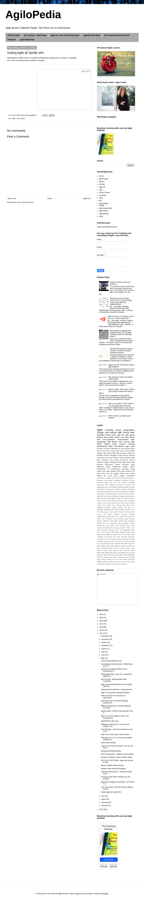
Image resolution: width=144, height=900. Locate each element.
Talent (129, 534)
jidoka (123, 552)
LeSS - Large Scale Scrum (123, 516)
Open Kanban (110, 525)
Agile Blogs (126, 462)
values (119, 564)
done (121, 550)
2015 (101, 630)
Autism (113, 478)
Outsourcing (106, 528)
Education (100, 448)
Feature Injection (115, 509)
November (105, 639)
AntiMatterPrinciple (124, 496)
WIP (116, 541)
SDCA (99, 532)
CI (134, 478)
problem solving (129, 466)
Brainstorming (125, 478)
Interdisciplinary (101, 516)
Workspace (106, 543)
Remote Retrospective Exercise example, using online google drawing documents (121, 351)
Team (132, 432)
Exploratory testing (128, 469)
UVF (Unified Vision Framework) (118, 539)
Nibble (119, 523)
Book (130, 453)
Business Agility (110, 498)
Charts (126, 498)
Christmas (100, 480)
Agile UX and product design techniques (115, 693)
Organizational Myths (105, 446)
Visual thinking (130, 451)
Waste (122, 473)
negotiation (120, 555)
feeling (133, 550)
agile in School (110, 546)
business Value (118, 457)
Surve (115, 534)
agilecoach (100, 466)
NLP (104, 523)
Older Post (87, 198)
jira (126, 552)
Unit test (109, 473)
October (104, 642)
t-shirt (112, 564)
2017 (101, 624)
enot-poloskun (88, 894)
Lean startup (125, 448)
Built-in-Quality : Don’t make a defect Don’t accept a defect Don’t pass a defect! (117, 391)
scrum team (112, 476)
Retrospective (119, 446)
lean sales (104, 555)
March (103, 799)
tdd (126, 491)
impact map (116, 552)
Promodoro (104, 530)
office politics (107, 453)
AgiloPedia (33, 14)
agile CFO (131, 543)
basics (99, 548)
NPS (107, 523)
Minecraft (121, 521)
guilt (111, 552)
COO (122, 498)
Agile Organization (105, 208)
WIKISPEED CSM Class (109, 721)
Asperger (108, 478)
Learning (127, 442)
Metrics (107, 444)
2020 (101, 614)
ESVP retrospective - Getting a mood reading (117, 754)
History (110, 514)
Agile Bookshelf (27, 39)
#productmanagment (111, 494)
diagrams (115, 550)
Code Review (111, 500)
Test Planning (108, 537)
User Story (125, 437)
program (132, 557)
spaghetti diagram (102, 561)
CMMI (119, 498)
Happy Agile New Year (112, 482)
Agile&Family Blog (91, 35)
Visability (116, 473)
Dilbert (109, 505)
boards (108, 466)
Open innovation (120, 525)
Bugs (131, 478)
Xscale (112, 543)
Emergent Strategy (110, 507)
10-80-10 (120, 494)
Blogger (105, 894)
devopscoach (101, 489)
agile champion (101, 546)
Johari (108, 516)
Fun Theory (100, 512)
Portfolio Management (111, 455)
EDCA (133, 505)
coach (127, 473)
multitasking (113, 462)
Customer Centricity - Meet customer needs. (117, 757)
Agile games (130, 435)
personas (106, 557)
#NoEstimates (101, 469)
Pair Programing (111, 485)
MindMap (100, 455)
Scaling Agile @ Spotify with (111, 792)
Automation (124, 453)
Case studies (114, 460)
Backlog (100, 437)
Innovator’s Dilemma (128, 514)
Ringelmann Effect (129, 530)
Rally (120, 455)
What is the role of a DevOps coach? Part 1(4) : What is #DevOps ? (121, 317)
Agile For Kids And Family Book (65, 35)
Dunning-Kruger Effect (123, 505)
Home (49, 198)
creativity (100, 453)
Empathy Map (122, 507)
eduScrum (127, 550)
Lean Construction (107, 519)
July (103, 652)
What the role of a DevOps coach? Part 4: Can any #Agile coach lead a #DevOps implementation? (121, 301)
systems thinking (105, 564)
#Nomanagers (101, 478)
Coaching (102, 195)
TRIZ (125, 534)
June (103, 655)
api (134, 546)
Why (128, 541)
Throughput (131, 537)
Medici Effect (114, 521)
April (103, 796)
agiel (126, 543)
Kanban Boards (114, 437)
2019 (101, 618)
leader (99, 555)
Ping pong (116, 528)
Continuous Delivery (127, 460)
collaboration (116, 466)
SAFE (101, 216)
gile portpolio (106, 552)
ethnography (131, 489)
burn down (116, 548)
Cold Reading (119, 500)
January (104, 805)
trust (115, 564)
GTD (117, 451)
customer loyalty (102, 550)
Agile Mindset (104, 214)
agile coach (130, 446)
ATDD (120, 462)
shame (125, 559)
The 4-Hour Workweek (120, 537)
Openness (100, 528)
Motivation (114, 448)
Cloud (130, 498)
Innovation (107, 448)
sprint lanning (126, 561)
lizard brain (110, 555)
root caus (115, 559)
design (110, 550)
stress (98, 564)
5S (108, 469)
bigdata (126, 487)
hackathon (108, 491)
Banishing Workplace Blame (111, 751)
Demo (104, 505)
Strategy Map (101, 534)
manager (106, 462)
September (105, 645)
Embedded (100, 507)
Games (122, 451)
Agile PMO (116, 453)
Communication (108, 480)
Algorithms (115, 496)
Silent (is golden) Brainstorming (112, 765)
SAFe (121, 442)
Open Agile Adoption (109, 471)
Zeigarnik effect (119, 543)
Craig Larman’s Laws (117, 503)
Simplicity (122, 532)
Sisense (128, 471)
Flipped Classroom (125, 509)
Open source (131, 525)
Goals (114, 444)
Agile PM (132, 494)
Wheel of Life (122, 541)
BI (120, 478)
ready (98, 559)
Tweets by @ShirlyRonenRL (107, 227)
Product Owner (104, 192)
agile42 (130, 546)
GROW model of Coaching (122, 512)
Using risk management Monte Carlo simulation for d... (114, 670)
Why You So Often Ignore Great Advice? (115, 734)
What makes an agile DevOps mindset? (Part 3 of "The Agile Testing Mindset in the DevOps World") (121, 333)
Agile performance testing (104, 496)
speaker (110, 561)
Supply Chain (109, 534)
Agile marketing (102, 460)
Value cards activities (108, 743)
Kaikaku (112, 516)
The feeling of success (104, 457)
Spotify (22, 118)
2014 (101, 633)
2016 (101, 627)
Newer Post (12, 198)
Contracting (131, 500)
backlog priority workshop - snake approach (116, 689)
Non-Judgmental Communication (115, 440)
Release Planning (129, 455)
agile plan (118, 546)
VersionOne (106, 541)
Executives (100, 482)
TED (119, 534)
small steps (131, 559)
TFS (133, 471)
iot (120, 552)
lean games (115, 491)
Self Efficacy (115, 532)
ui (128, 491)
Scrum (101, 176)
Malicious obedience (103, 521)
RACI (117, 530)
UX (120, 448)
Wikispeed (121, 487)
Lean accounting (119, 519)
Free (133, 509)
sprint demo (117, 561)
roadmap (108, 559)
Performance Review (112, 464)
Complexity (117, 480)
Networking (113, 523)
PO (112, 528)
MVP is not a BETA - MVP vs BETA (121, 404)
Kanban (101, 182)
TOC (122, 534)
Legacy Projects (130, 519)
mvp (115, 555)
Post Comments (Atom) (25, 202)
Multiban (99, 523)
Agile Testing (103, 179)
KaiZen (99, 471)
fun (105, 476)
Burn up (102, 498)
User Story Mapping (111, 487)
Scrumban (125, 464)
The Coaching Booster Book (116, 35)
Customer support (129, 503)
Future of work (108, 512)
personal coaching (127, 444)
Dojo (113, 505)
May (103, 658)
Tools (101, 198)
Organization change (103, 204)
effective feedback (120, 489)
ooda (125, 555)
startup (133, 561)
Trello (106, 539)
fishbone (99, 552)
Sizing (133, 464)
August (104, 649)
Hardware (124, 482)
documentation (110, 489)
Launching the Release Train (111, 661)
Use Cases (131, 539)
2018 (101, 621)
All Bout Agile (13, 35)
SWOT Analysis (106, 532)
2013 (101, 809)
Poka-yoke (123, 528)
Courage (108, 503)
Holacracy (116, 514)
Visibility (99, 462)
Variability (99, 541)
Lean (101, 190)
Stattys (133, 532)
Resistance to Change (124, 485)
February (104, 802)
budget (110, 548)
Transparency (101, 539)
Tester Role (101, 473)
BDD (117, 478)
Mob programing (130, 521)
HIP (104, 514)
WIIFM (112, 541)
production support (123, 557)
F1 (134, 507)
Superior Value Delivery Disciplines (113, 769)
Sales (123, 471)
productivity (122, 491)
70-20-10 (126, 494)
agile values (124, 546)
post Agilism (113, 557)
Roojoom (12, 39)
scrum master (110, 451)
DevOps (102, 184)
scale (18, 118)
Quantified (112, 530)
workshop (124, 564)
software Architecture (127, 476)
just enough (131, 552)
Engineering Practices (128, 480)
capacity (122, 548)
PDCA (119, 471)
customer (132, 487)
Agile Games (103, 211)
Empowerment (115, 469)
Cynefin (99, 505)
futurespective (101, 491)
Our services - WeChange (35, 35)
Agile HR (102, 187)
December (105, 636)
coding (128, 548)
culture (133, 548)
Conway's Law (101, 503)
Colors (125, 500)
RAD (121, 530)
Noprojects (125, 523)
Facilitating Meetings (103, 509)
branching (104, 548)
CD (116, 498)
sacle (120, 559)
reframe (103, 559)
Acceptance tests (129, 457)
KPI (100, 201)
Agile (13, 118)
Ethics (130, 507)
